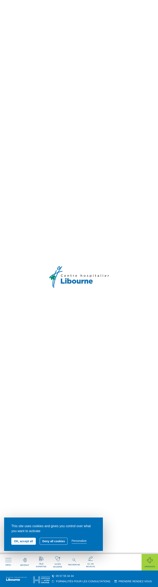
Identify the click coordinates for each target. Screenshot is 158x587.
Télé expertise (41, 562)
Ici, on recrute (90, 562)
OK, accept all (23, 541)
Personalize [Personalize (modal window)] (79, 540)
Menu (8, 562)
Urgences (149, 562)
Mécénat (24, 562)
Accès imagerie (57, 562)
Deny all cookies (53, 541)
